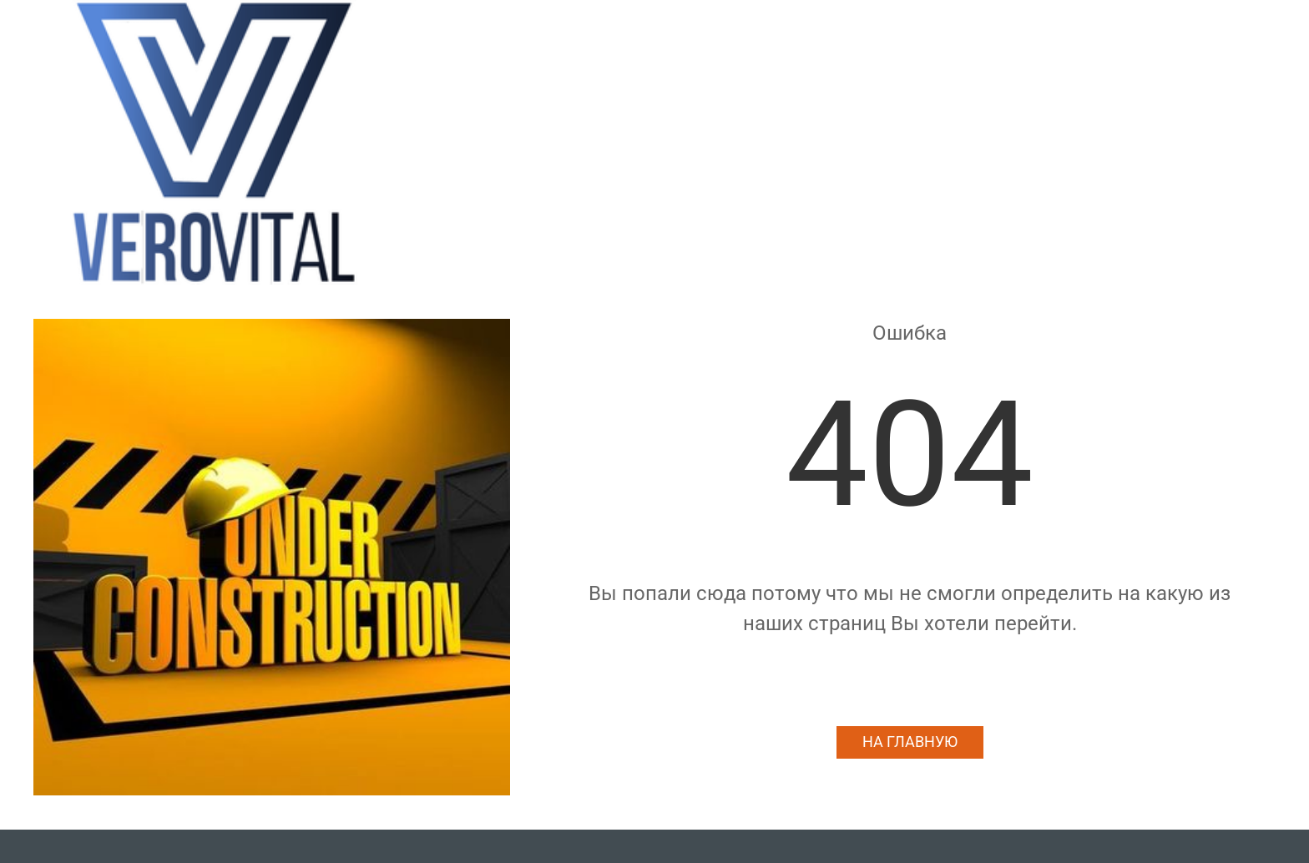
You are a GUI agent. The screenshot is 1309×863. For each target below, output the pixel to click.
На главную (910, 742)
